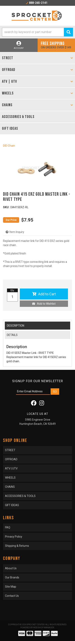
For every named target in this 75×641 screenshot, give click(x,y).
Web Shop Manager (43, 627)
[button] (37, 32)
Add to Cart (47, 294)
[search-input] (33, 32)
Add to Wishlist (46, 303)
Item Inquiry (16, 232)
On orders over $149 (56, 45)
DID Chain (9, 145)
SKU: (6, 207)
